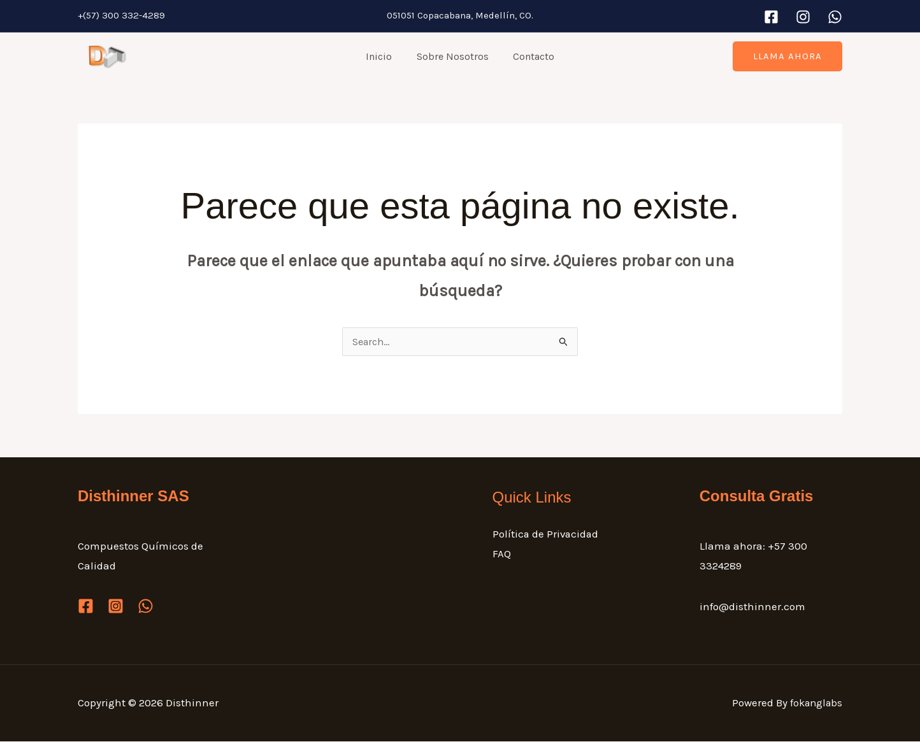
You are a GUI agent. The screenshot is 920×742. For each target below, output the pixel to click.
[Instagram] (803, 17)
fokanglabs (814, 703)
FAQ (501, 554)
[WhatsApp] (835, 17)
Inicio (383, 56)
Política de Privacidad (546, 534)
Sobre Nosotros (453, 56)
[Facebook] (771, 17)
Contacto (529, 56)
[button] (787, 56)
